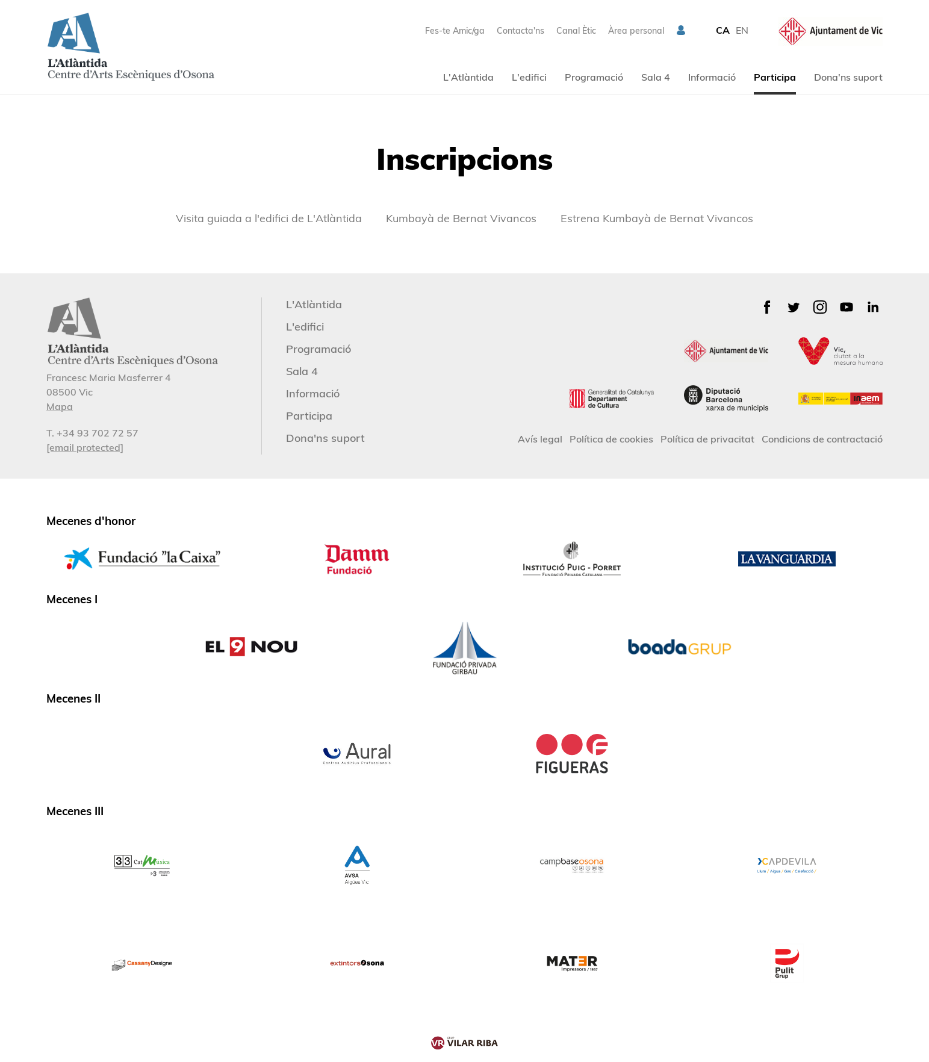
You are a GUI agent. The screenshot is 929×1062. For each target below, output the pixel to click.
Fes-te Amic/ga (455, 30)
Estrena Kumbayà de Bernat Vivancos (657, 218)
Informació (712, 77)
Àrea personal (636, 30)
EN (742, 30)
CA (723, 30)
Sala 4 (655, 77)
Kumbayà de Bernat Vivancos (461, 218)
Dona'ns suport (848, 77)
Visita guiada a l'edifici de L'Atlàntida (269, 218)
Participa (775, 77)
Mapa (59, 406)
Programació (594, 77)
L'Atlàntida (468, 77)
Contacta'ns (520, 30)
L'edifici (529, 77)
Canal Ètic (576, 30)
